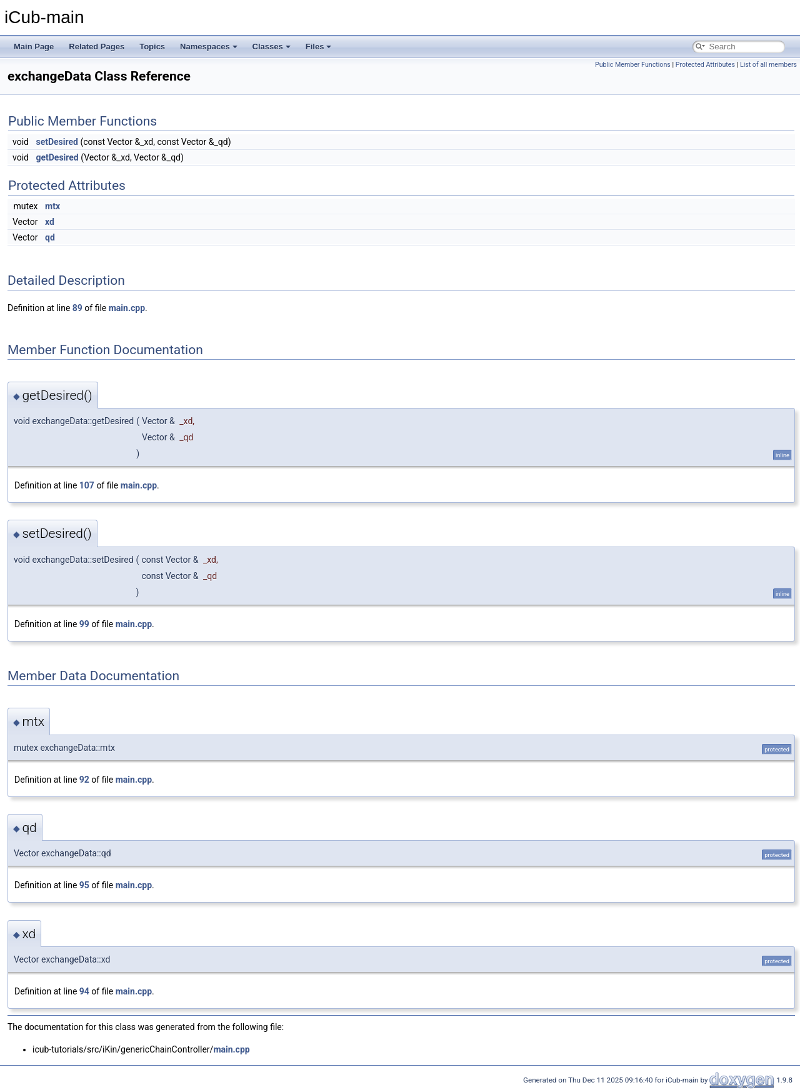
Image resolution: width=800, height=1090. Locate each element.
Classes (271, 46)
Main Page (34, 46)
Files (319, 46)
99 (84, 624)
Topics (152, 46)
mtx (52, 206)
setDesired (57, 142)
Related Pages (96, 46)
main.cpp (127, 308)
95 (84, 885)
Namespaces (209, 46)
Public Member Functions (633, 65)
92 (84, 780)
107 (86, 485)
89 (77, 308)
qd (50, 237)
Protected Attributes (705, 65)
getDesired (57, 157)
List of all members (768, 65)
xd (49, 222)
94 (84, 991)
